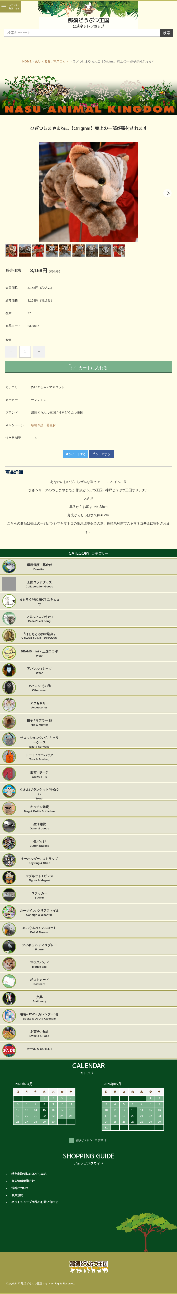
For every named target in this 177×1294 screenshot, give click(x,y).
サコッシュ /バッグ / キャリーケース (39, 740)
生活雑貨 (39, 826)
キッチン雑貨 (39, 809)
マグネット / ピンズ (39, 878)
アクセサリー (39, 705)
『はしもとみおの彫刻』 (39, 636)
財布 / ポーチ (39, 775)
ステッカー (39, 896)
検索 (166, 33)
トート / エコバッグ (39, 757)
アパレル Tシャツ (39, 671)
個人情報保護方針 (23, 1181)
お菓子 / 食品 (39, 1034)
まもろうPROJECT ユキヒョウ (39, 602)
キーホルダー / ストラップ (39, 861)
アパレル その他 (39, 688)
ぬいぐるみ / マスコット (52, 61)
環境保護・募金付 (43, 425)
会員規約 (17, 1195)
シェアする (101, 454)
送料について (20, 1188)
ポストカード (39, 982)
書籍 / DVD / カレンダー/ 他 (39, 1017)
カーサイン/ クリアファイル (39, 913)
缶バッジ (39, 844)
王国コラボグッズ (39, 584)
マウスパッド (39, 965)
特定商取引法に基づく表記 (28, 1174)
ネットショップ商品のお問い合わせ (34, 1202)
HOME (27, 61)
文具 (39, 999)
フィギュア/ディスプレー (39, 947)
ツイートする (75, 454)
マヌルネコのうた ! (39, 619)
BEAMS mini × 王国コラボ (39, 654)
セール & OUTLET (39, 1049)
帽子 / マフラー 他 (39, 723)
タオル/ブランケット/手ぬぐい (39, 792)
